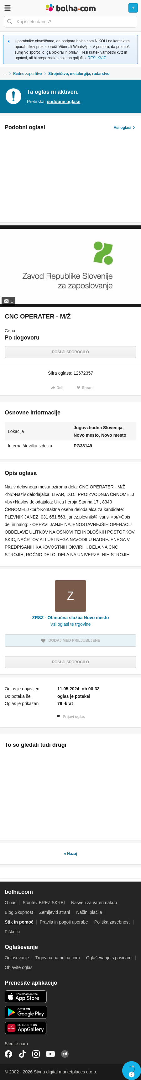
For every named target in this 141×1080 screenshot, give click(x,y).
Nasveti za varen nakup (94, 902)
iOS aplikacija (26, 996)
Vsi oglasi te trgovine (70, 624)
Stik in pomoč (19, 922)
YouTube (50, 1054)
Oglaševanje (17, 957)
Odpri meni (7, 8)
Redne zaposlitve (27, 73)
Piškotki (12, 931)
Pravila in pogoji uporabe (64, 922)
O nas (10, 902)
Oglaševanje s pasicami (109, 957)
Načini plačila (89, 912)
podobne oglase (63, 101)
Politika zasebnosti (112, 922)
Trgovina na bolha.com (57, 957)
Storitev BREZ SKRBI (44, 902)
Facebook (8, 1054)
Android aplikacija (26, 1012)
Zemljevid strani (54, 912)
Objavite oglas (19, 967)
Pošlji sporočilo (70, 352)
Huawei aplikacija (26, 1028)
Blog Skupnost (19, 912)
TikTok (22, 1054)
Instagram (36, 1054)
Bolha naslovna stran (70, 8)
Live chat (131, 1070)
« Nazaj (70, 853)
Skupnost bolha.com (65, 1054)
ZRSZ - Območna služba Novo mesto (70, 617)
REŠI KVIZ (97, 58)
